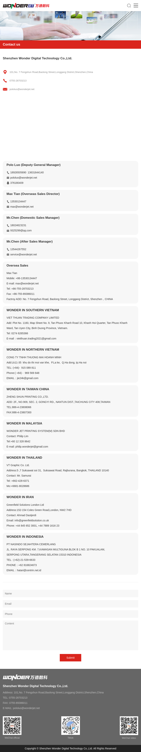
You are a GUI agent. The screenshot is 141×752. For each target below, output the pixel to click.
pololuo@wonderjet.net (23, 177)
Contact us (11, 44)
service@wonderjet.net (23, 254)
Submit (70, 657)
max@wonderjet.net (22, 206)
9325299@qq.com (21, 230)
